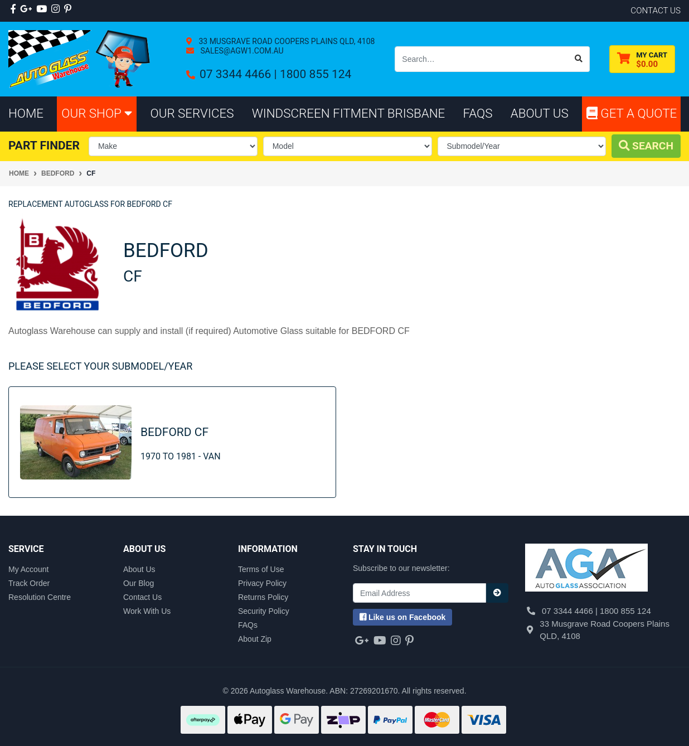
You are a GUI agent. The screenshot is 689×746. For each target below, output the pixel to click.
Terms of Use (261, 569)
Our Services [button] (192, 113)
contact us (655, 11)
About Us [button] (540, 113)
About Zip (254, 638)
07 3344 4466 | (240, 74)
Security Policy (263, 611)
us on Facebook (402, 617)
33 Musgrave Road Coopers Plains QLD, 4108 (286, 41)
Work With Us (147, 611)
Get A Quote (631, 113)
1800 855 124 (315, 74)
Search (646, 145)
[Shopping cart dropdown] (642, 59)
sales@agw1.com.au (241, 50)
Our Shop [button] (96, 113)
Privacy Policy (262, 583)
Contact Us (142, 597)
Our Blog (138, 583)
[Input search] (482, 59)
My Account (28, 569)
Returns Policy (263, 597)
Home (25, 113)
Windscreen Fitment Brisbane (348, 113)
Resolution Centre (39, 597)
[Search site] (579, 59)
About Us (139, 569)
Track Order (29, 583)
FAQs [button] (478, 113)
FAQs (248, 625)
